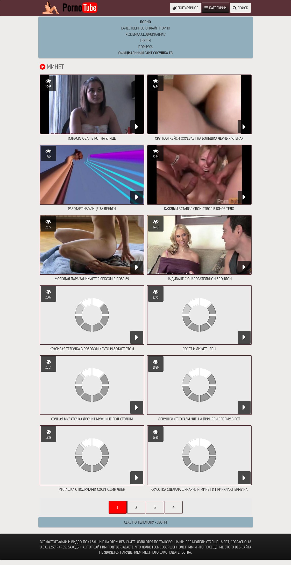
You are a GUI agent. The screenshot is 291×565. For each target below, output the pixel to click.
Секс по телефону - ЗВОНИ (145, 522)
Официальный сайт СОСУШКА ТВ (145, 52)
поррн (145, 40)
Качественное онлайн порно (145, 28)
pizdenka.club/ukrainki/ (145, 34)
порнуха (145, 46)
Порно (145, 21)
